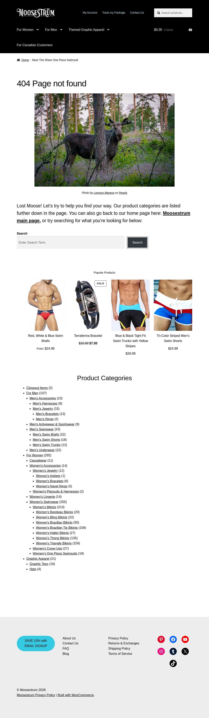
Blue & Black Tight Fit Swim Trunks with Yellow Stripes (130, 341)
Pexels (123, 192)
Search (22, 233)
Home (25, 60)
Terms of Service (120, 653)
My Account (90, 12)
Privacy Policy (118, 638)
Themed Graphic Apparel (86, 29)
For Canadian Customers (35, 45)
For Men (51, 29)
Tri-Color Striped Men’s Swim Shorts (173, 338)
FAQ (65, 648)
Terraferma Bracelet (88, 335)
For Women (25, 29)
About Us (69, 638)
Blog (65, 653)
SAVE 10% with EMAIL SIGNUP (35, 643)
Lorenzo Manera (104, 192)
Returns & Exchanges (123, 643)
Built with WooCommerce (76, 695)
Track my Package (113, 12)
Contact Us (137, 12)
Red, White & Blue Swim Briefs (45, 338)
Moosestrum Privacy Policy (36, 695)
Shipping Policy (119, 648)
